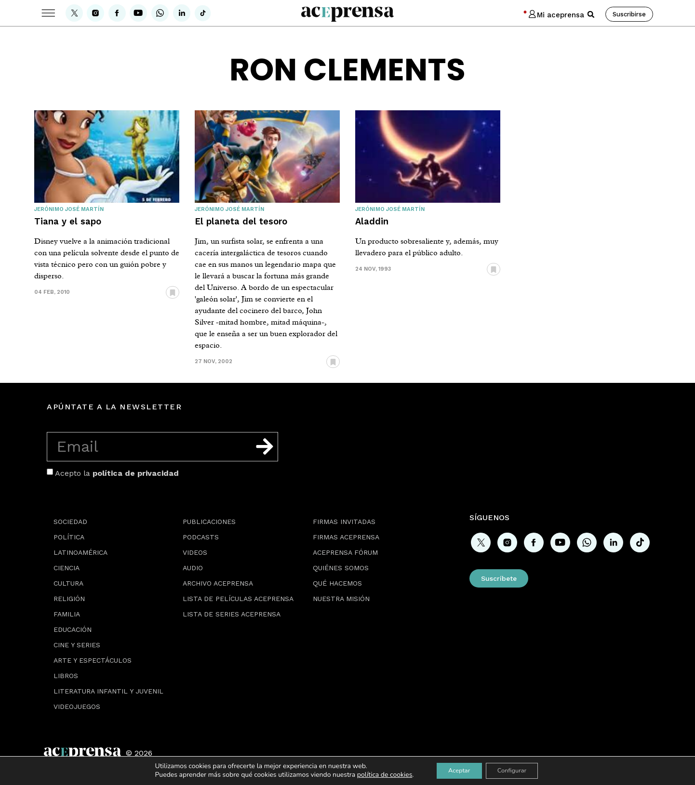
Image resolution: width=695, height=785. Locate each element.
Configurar (516, 769)
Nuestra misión (341, 598)
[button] (591, 14)
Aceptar (455, 769)
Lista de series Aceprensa (232, 614)
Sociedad (70, 521)
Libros (65, 676)
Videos (195, 552)
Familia (66, 614)
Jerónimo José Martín (69, 209)
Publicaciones (209, 521)
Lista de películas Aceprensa (238, 598)
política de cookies (376, 774)
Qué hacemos (337, 583)
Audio (193, 568)
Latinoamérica (80, 552)
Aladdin (371, 221)
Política (68, 537)
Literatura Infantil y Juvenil (108, 691)
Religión (69, 598)
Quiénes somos (341, 568)
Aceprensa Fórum (345, 552)
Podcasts (201, 537)
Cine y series (76, 645)
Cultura (68, 583)
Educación (72, 629)
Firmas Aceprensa (346, 537)
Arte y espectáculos (92, 660)
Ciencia (66, 568)
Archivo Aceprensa (218, 583)
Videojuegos (76, 706)
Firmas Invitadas (344, 521)
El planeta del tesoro (241, 221)
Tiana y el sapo (67, 221)
